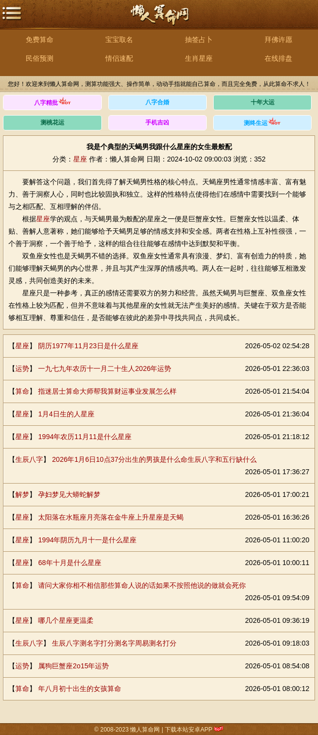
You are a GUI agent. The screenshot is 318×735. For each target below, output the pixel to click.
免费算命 (39, 39)
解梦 (22, 494)
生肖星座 (199, 58)
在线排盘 (278, 58)
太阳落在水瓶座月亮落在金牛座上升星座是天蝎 (110, 517)
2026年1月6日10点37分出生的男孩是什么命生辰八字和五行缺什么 (154, 459)
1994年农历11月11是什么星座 (84, 437)
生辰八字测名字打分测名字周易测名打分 (114, 643)
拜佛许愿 (278, 39)
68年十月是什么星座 (69, 563)
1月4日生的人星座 (66, 414)
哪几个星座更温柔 (65, 620)
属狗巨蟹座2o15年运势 (73, 666)
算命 (22, 391)
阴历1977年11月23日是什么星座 (88, 346)
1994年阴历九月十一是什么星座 (87, 540)
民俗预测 (39, 58)
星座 (80, 159)
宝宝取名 (119, 39)
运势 (22, 368)
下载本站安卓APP (188, 729)
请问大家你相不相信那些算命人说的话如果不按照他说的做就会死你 (142, 585)
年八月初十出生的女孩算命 (79, 689)
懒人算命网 (159, 20)
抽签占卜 (199, 39)
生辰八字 (29, 459)
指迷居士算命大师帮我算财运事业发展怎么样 (107, 391)
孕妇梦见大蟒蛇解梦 (69, 494)
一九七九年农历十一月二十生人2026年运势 (104, 368)
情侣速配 (119, 58)
